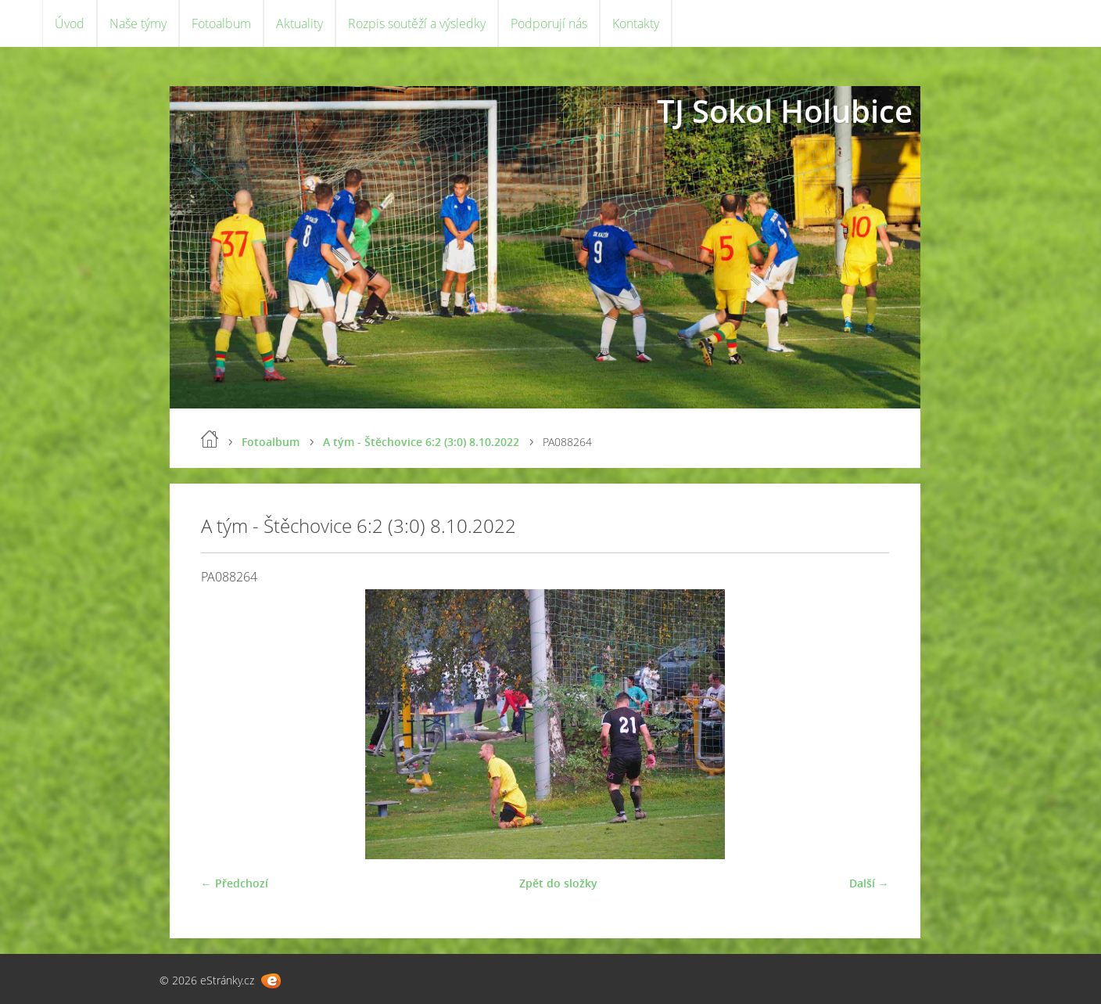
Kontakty (635, 23)
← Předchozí (234, 883)
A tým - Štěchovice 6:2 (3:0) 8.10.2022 (421, 441)
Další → (869, 883)
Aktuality (299, 23)
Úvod (69, 23)
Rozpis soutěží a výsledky (417, 23)
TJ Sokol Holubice (785, 110)
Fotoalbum (221, 23)
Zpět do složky (558, 883)
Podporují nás (549, 23)
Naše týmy (138, 23)
